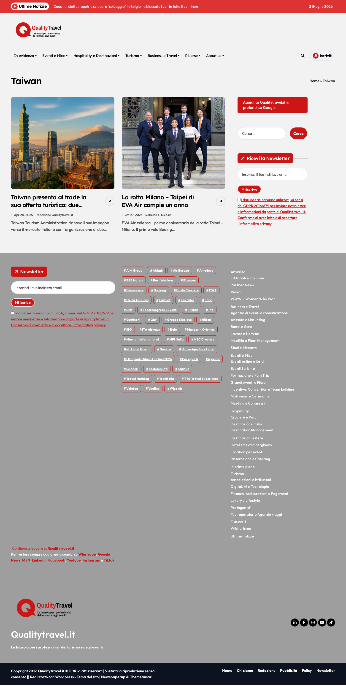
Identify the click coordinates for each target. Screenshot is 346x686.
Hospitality (240, 412)
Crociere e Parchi (245, 418)
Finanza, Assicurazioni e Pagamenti (260, 494)
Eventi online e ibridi (248, 362)
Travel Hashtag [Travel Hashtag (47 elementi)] (137, 380)
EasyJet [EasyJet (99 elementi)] (164, 301)
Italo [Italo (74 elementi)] (173, 330)
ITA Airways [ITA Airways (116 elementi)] (151, 330)
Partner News (242, 286)
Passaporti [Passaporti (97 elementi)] (190, 360)
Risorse (192, 55)
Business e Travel (164, 55)
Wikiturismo (241, 529)
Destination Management (252, 431)
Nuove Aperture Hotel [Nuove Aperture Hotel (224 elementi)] (197, 350)
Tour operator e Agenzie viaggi (256, 515)
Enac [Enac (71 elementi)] (208, 301)
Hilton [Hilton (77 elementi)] (206, 321)
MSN (26, 561)
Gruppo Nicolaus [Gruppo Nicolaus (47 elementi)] (179, 321)
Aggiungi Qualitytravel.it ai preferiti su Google (266, 104)
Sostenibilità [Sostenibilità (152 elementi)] (158, 370)
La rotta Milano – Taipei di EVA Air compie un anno (159, 201)
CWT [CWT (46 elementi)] (212, 291)
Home (314, 80)
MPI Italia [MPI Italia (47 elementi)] (176, 340)
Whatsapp (87, 555)
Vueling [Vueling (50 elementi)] (153, 389)
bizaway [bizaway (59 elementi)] (189, 281)
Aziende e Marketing (248, 320)
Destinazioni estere (247, 438)
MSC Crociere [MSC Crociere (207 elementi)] (204, 340)
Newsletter (325, 671)
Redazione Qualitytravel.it (54, 215)
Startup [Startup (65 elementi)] (183, 370)
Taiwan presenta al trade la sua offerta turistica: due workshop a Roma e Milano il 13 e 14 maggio (51, 209)
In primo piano (243, 467)
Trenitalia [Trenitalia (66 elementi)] (166, 380)
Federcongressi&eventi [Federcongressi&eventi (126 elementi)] (160, 311)
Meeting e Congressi (248, 404)
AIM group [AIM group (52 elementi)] (134, 271)
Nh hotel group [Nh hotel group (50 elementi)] (137, 350)
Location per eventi (247, 452)
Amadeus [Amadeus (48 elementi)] (206, 271)
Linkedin (39, 561)
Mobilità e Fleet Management (255, 341)
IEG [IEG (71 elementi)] (129, 330)
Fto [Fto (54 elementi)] (211, 311)
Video (236, 292)
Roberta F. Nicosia (159, 215)
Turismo (133, 55)
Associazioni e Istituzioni (251, 480)
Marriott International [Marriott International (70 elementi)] (142, 340)
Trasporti (238, 522)
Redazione (267, 671)
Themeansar (140, 677)
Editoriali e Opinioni (247, 278)
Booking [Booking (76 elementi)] (160, 291)
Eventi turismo (243, 369)
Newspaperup (113, 677)
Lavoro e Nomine (245, 334)
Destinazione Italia (246, 425)
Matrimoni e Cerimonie (250, 397)
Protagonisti (241, 508)
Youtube (74, 561)
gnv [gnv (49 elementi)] (154, 321)
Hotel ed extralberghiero (251, 445)
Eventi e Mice (55, 55)
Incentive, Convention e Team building (262, 390)
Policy (307, 671)
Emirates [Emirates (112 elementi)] (187, 301)
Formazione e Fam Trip (250, 376)
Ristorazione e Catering (250, 459)
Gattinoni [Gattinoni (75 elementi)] (133, 321)
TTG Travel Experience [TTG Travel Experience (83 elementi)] (201, 380)
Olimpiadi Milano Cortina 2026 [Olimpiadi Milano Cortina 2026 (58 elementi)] (149, 360)
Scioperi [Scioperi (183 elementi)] (132, 370)
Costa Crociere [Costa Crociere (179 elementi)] (187, 291)
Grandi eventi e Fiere (248, 383)
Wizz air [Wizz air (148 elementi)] (176, 389)
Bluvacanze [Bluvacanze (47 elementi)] (134, 291)
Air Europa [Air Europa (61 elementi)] (181, 271)
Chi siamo (245, 671)
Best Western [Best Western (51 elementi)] (163, 281)
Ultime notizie (242, 537)
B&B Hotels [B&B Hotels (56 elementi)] (134, 281)
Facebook (56, 561)
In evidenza (25, 55)
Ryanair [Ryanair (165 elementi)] (214, 360)
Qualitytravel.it (43, 635)
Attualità (238, 272)
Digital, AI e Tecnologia (250, 487)
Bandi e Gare (241, 327)
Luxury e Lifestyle (245, 501)
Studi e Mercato (244, 348)
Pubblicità (288, 671)
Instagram (91, 561)
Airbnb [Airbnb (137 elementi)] (158, 271)
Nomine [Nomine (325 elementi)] (165, 350)
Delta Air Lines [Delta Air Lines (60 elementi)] (137, 301)
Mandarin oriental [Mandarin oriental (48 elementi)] (201, 330)
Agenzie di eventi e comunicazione (259, 313)
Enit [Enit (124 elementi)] (129, 311)
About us (215, 55)
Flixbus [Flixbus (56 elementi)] (193, 311)
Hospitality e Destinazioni (96, 55)
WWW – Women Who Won (253, 299)
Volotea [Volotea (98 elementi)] (132, 389)
